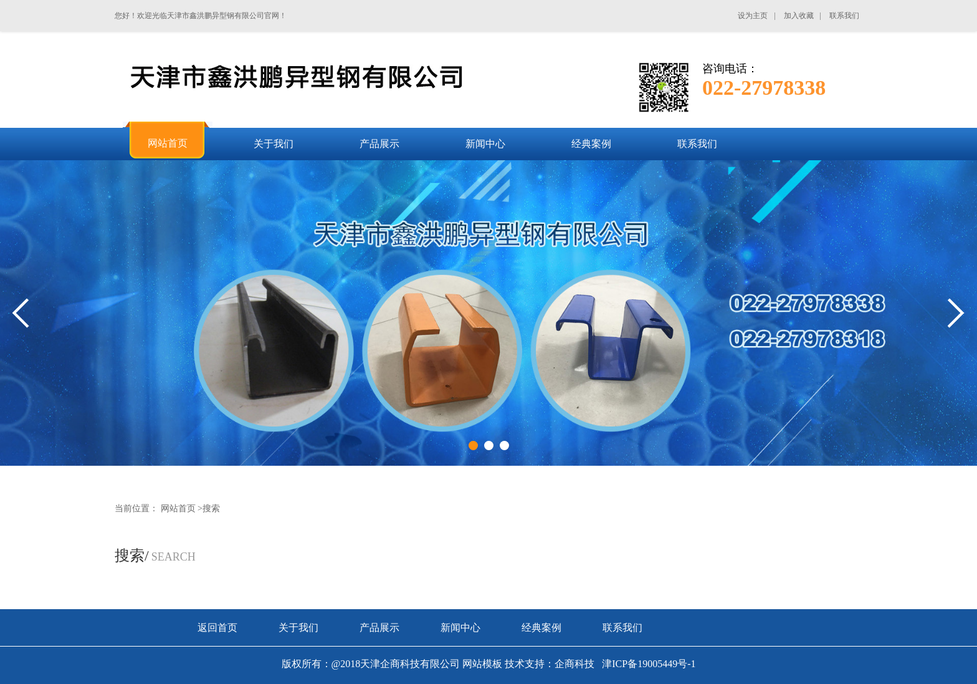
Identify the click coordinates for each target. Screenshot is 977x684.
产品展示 (379, 627)
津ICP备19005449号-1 (647, 663)
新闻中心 (460, 627)
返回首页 (217, 627)
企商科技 (574, 663)
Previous (20, 313)
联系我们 (622, 627)
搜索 (211, 508)
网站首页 (178, 508)
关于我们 (298, 627)
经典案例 (541, 627)
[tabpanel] (488, 313)
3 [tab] (504, 445)
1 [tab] (473, 445)
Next (956, 313)
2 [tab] (488, 445)
